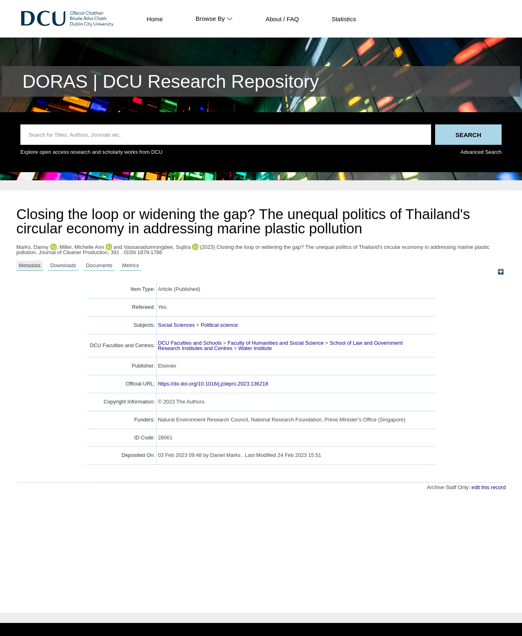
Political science (219, 325)
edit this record (488, 487)
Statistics (344, 19)
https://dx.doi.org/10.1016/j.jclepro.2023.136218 (213, 384)
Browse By (214, 19)
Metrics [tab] (130, 265)
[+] (501, 272)
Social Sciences (176, 325)
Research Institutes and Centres (195, 348)
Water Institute (255, 348)
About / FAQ (282, 19)
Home (154, 19)
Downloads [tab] (63, 265)
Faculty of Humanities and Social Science (275, 343)
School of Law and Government (366, 343)
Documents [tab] (99, 265)
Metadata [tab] (29, 265)
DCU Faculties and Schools (189, 343)
